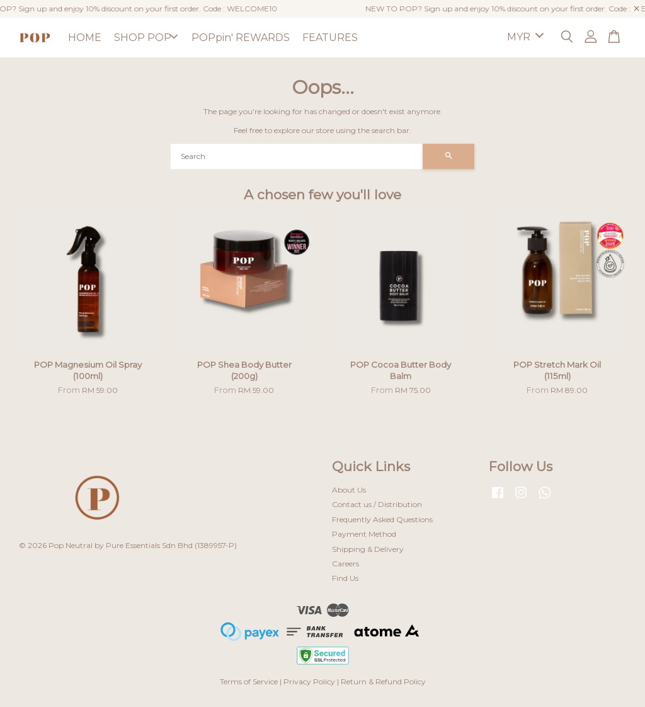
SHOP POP (146, 38)
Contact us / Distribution (377, 504)
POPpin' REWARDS (240, 38)
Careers (345, 563)
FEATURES (330, 38)
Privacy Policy (309, 681)
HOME (84, 38)
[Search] (297, 156)
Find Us (345, 578)
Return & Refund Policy (383, 681)
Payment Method (364, 534)
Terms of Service (249, 681)
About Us (349, 489)
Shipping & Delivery (368, 549)
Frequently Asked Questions (382, 519)
